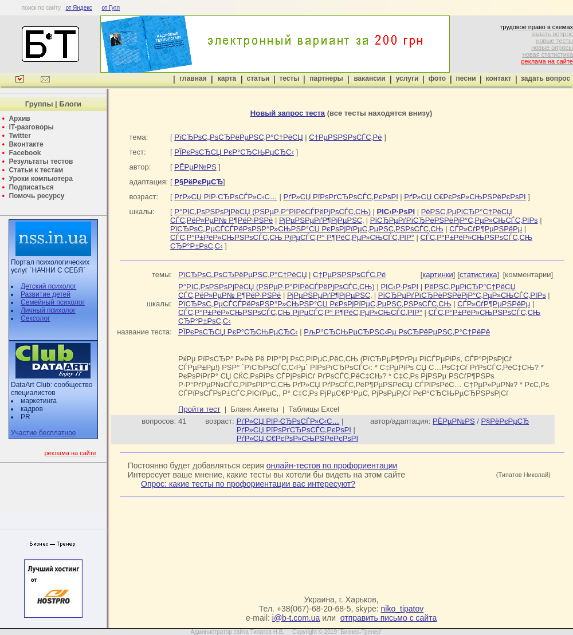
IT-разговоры (31, 127)
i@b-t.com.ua (296, 617)
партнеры (326, 78)
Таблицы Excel (314, 409)
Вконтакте (26, 144)
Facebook (25, 153)
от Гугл (110, 8)
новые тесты (554, 40)
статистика (478, 274)
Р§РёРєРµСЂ (505, 421)
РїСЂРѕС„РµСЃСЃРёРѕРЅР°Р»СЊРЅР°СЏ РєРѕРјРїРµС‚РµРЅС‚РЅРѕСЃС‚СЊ (307, 228)
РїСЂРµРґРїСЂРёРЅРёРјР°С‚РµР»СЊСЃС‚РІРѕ (454, 220)
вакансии (369, 78)
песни (466, 78)
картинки (437, 274)
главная (192, 78)
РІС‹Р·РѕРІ (399, 286)
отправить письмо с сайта (388, 617)
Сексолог (35, 318)
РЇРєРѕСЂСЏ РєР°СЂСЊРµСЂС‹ (234, 152)
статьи (258, 78)
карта (227, 78)
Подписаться (31, 187)
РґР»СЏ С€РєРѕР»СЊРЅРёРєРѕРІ (464, 196)
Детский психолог (48, 286)
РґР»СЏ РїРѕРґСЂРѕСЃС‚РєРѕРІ (340, 196)
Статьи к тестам (36, 170)
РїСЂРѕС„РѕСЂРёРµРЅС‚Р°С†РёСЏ (238, 137)
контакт (499, 78)
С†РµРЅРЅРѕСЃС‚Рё (345, 137)
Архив (19, 119)
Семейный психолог (53, 302)
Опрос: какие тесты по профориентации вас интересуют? (248, 483)
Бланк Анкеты (254, 409)
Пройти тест (199, 409)
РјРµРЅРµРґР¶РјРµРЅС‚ (321, 220)
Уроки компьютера (40, 179)
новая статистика (548, 54)
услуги (407, 78)
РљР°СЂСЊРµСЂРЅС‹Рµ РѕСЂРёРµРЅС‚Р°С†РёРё (397, 332)
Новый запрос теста (287, 113)
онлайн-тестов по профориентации (332, 465)
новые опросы (552, 47)
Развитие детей (45, 294)
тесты (289, 78)
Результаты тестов (41, 161)
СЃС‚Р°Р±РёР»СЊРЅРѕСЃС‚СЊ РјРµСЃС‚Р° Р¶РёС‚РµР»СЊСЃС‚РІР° (292, 237)
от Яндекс (78, 8)
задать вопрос (552, 33)
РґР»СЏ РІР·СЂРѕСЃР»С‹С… (225, 196)
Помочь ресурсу (36, 196)
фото (437, 78)
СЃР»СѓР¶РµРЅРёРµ (485, 228)
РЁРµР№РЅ (195, 167)
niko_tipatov (402, 608)
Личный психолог (48, 310)
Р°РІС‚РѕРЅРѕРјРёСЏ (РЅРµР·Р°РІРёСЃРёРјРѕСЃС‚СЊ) (272, 211)
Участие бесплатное (43, 433)
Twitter (19, 136)
